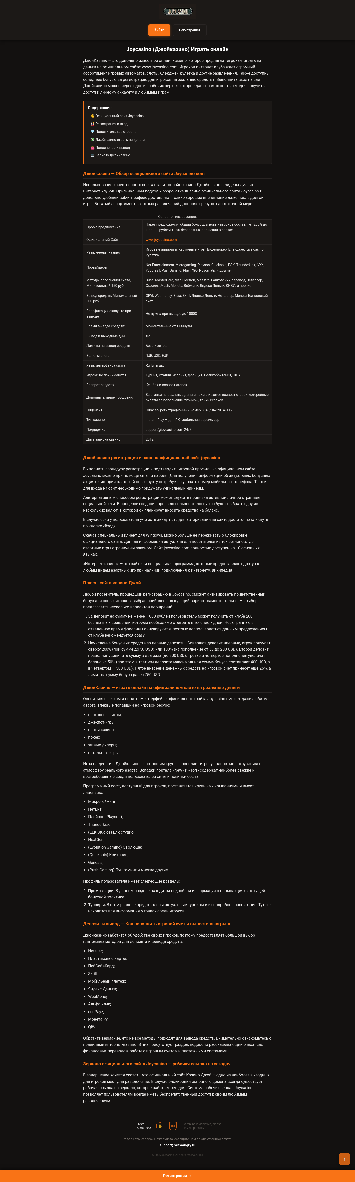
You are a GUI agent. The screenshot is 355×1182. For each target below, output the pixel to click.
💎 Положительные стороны (113, 132)
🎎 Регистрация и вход (109, 124)
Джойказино (208, 184)
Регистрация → (177, 1175)
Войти (159, 30)
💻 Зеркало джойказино (110, 155)
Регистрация (189, 30)
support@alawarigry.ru (177, 1145)
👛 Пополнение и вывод (110, 148)
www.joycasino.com (160, 67)
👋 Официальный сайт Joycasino (117, 116)
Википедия (222, 570)
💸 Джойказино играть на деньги (117, 140)
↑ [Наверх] (344, 1159)
